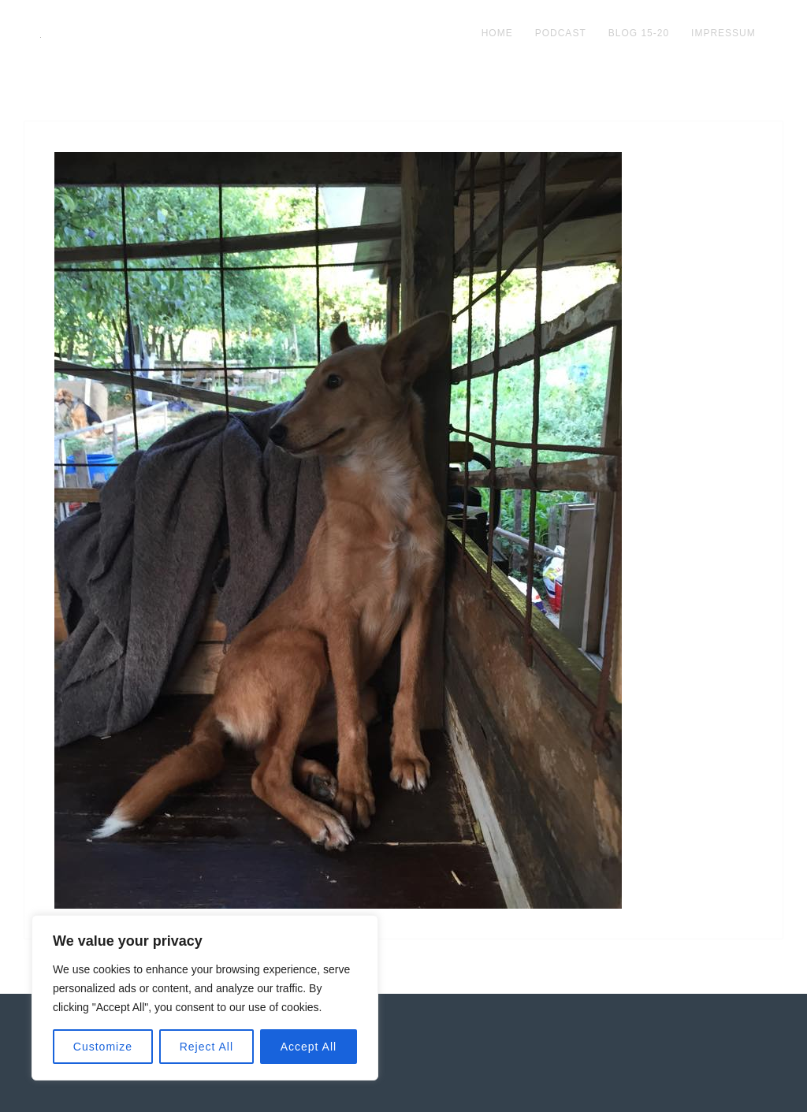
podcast (560, 33)
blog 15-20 (638, 33)
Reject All (206, 1046)
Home (497, 33)
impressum (723, 33)
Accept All (309, 1046)
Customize (102, 1046)
